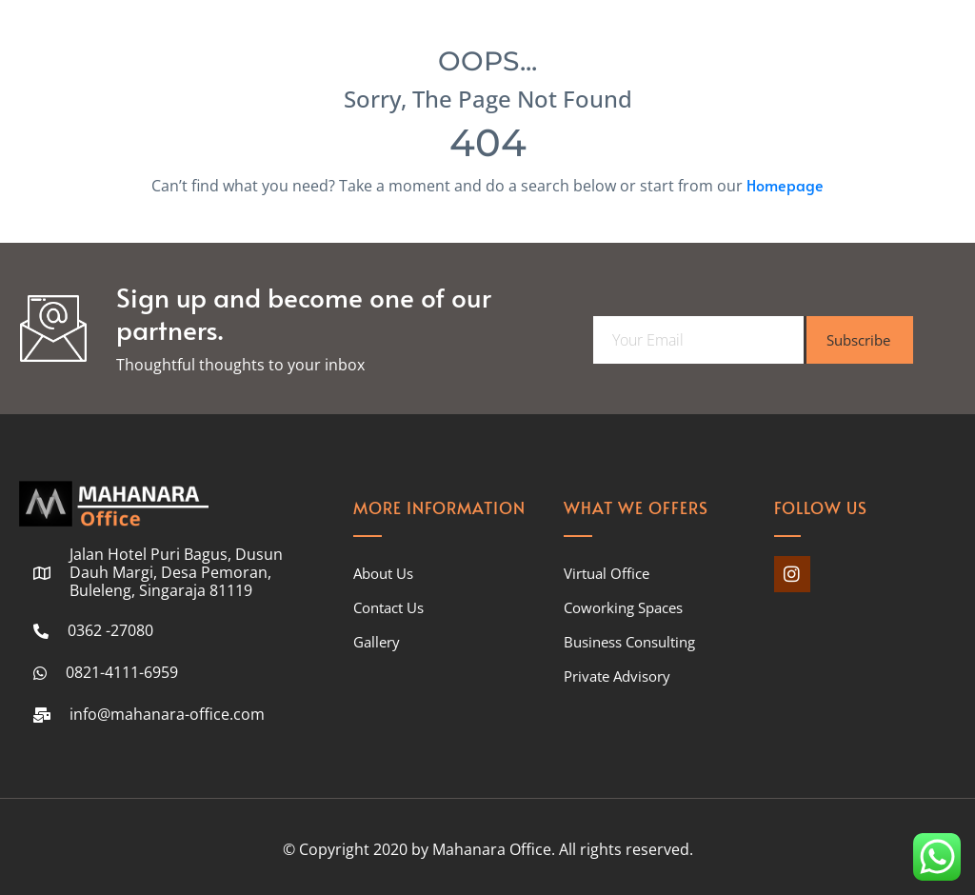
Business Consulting (629, 641)
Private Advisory (617, 676)
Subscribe (858, 339)
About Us (383, 573)
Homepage (785, 184)
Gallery (376, 641)
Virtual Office (606, 573)
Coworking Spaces (623, 607)
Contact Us (388, 607)
